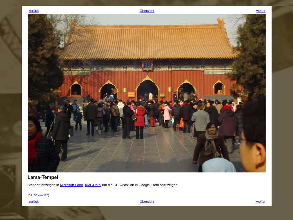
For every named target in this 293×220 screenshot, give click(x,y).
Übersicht (147, 10)
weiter (261, 10)
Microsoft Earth (71, 185)
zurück (34, 10)
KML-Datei (93, 185)
